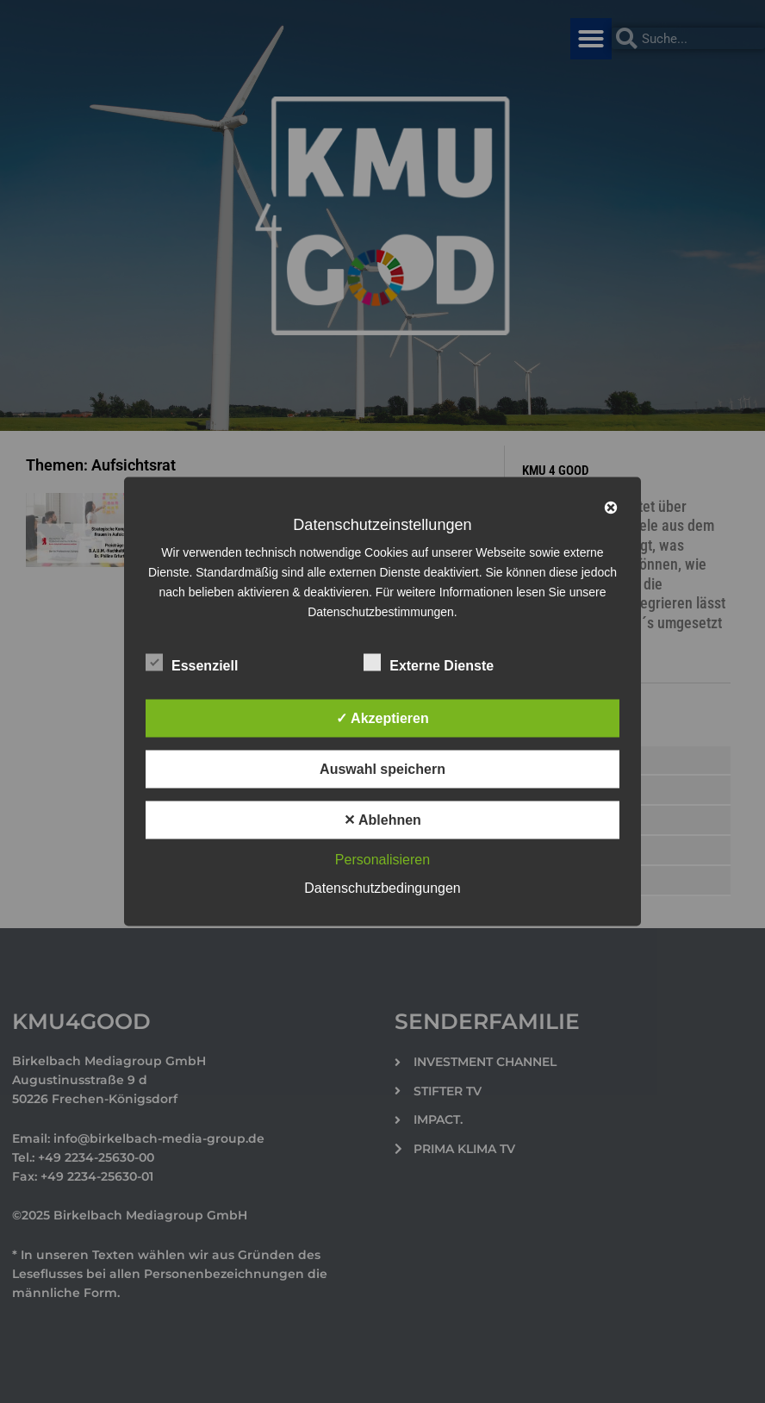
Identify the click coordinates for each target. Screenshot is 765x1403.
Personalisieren (382, 859)
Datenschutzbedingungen (382, 888)
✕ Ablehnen (382, 820)
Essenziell (192, 662)
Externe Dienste (429, 662)
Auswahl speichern (382, 769)
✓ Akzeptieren (382, 718)
